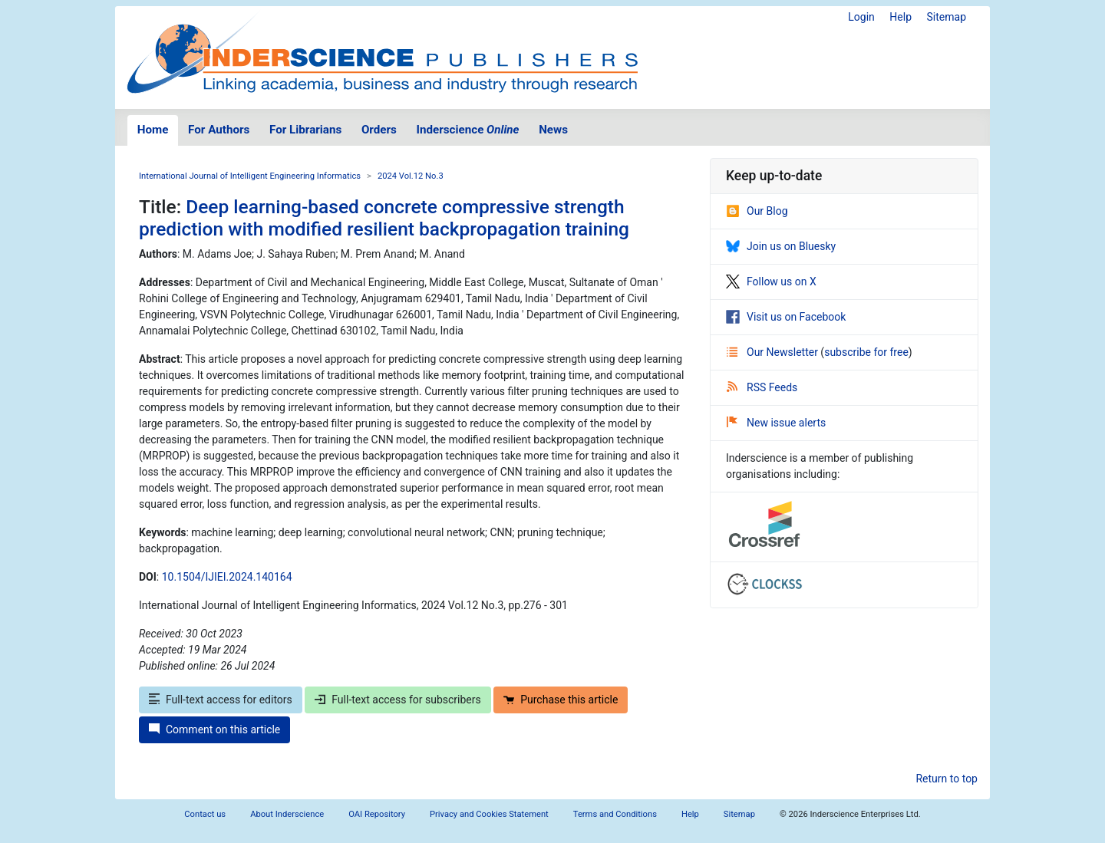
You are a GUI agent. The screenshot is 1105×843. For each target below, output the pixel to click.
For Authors (218, 130)
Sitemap (946, 17)
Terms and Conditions (615, 814)
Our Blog (757, 211)
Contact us (205, 814)
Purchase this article (560, 699)
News (553, 130)
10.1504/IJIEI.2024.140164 (227, 577)
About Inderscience (287, 814)
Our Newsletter (773, 352)
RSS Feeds (762, 387)
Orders (379, 130)
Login (861, 17)
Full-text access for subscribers (397, 699)
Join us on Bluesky (781, 246)
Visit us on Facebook (786, 317)
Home (153, 130)
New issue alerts (776, 423)
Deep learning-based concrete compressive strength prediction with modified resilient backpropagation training (384, 218)
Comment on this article (214, 729)
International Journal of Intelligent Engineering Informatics (250, 176)
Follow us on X (771, 281)
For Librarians (305, 130)
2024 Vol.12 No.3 (411, 176)
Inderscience (468, 130)
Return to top (946, 778)
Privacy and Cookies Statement (489, 814)
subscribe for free (866, 352)
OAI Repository (376, 814)
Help (900, 17)
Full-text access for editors (220, 699)
